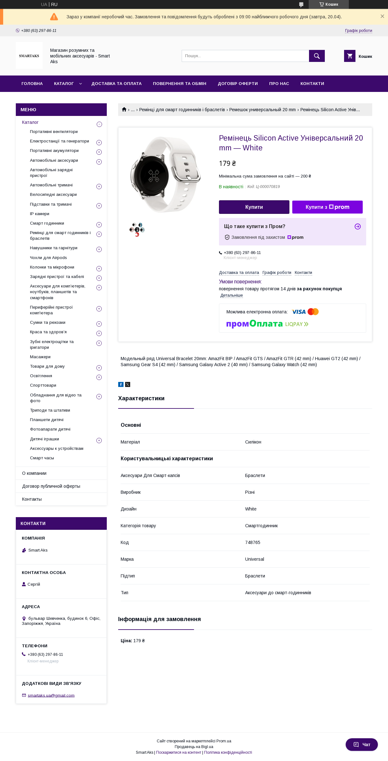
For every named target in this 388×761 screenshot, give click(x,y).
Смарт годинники (47, 223)
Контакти (312, 83)
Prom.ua (223, 741)
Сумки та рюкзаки (47, 322)
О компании (34, 473)
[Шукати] (317, 56)
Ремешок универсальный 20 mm (262, 109)
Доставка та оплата (116, 83)
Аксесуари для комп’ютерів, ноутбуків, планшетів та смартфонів (57, 292)
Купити (254, 207)
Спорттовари (43, 385)
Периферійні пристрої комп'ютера (51, 310)
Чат (361, 744)
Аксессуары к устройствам (56, 448)
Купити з (327, 207)
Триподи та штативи (50, 410)
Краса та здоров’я (48, 331)
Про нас (279, 83)
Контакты (32, 499)
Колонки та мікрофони (52, 267)
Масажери (40, 356)
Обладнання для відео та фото (56, 398)
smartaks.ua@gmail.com (51, 695)
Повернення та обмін (179, 83)
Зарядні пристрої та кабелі (57, 276)
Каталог (64, 83)
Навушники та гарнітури (53, 247)
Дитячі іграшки (44, 439)
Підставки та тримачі (51, 204)
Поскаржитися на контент (178, 752)
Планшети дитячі (47, 419)
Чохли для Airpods (48, 257)
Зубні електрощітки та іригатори (52, 344)
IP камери (39, 213)
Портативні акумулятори (54, 150)
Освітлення (41, 375)
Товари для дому (47, 366)
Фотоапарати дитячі (50, 429)
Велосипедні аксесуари (53, 194)
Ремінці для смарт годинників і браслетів (182, 109)
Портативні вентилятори (54, 131)
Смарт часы (42, 458)
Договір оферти (238, 83)
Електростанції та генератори (59, 141)
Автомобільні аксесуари (54, 160)
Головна (32, 83)
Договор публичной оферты (51, 486)
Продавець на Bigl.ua (194, 747)
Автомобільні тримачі (51, 185)
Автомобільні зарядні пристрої (51, 172)
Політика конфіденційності (228, 752)
